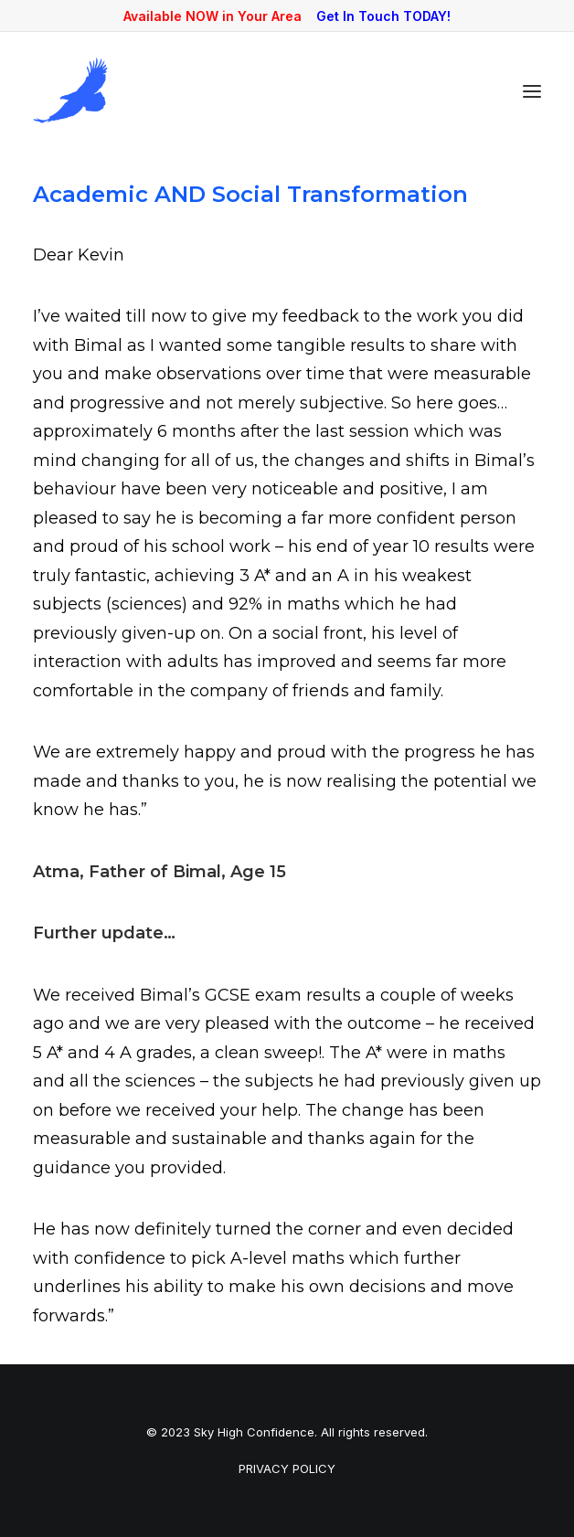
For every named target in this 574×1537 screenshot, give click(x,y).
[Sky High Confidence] (71, 91)
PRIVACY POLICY (287, 1468)
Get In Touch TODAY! (383, 16)
